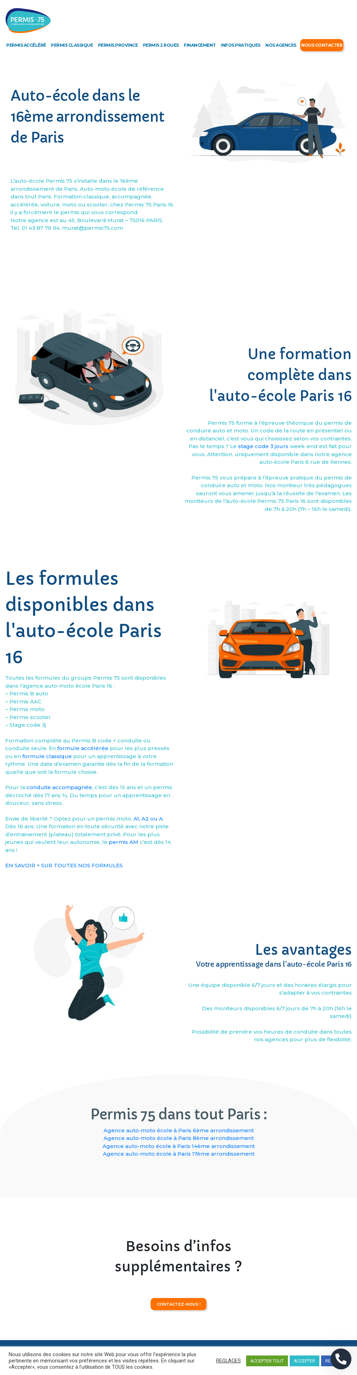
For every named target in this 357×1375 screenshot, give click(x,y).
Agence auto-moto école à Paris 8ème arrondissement (179, 1138)
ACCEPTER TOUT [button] (267, 1360)
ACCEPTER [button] (304, 1360)
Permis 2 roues (161, 45)
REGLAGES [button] (228, 1361)
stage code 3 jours (263, 528)
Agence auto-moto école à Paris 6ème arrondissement (179, 1130)
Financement (200, 45)
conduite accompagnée (59, 908)
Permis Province (118, 45)
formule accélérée (82, 869)
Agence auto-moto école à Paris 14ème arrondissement (178, 1146)
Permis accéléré (26, 45)
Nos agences (280, 45)
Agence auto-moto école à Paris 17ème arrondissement (179, 1153)
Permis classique (72, 45)
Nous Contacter (321, 45)
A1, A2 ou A (148, 939)
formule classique (47, 877)
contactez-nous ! (178, 1332)
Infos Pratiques (240, 45)
